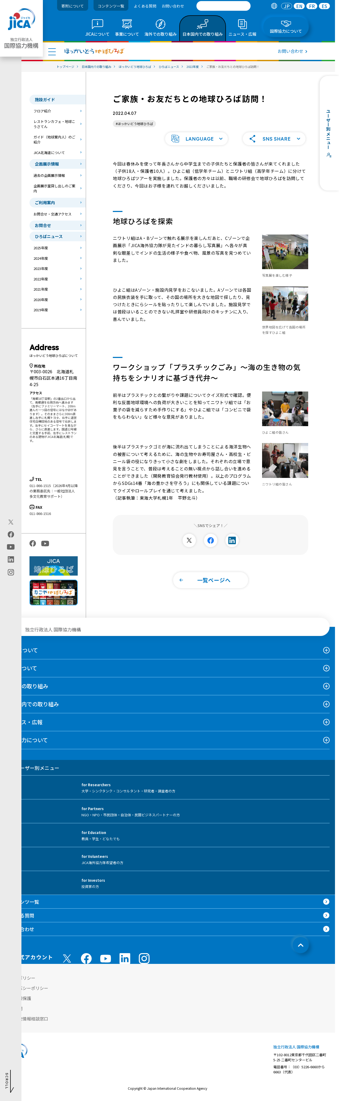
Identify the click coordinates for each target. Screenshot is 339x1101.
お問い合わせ (173, 6)
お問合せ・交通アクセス (52, 214)
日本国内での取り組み (32, 704)
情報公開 (14, 1008)
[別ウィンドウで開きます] (189, 540)
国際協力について (26, 740)
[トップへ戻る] (301, 945)
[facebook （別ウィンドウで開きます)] (86, 958)
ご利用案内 (45, 202)
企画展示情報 (47, 164)
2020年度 (40, 299)
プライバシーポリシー (26, 988)
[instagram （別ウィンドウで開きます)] (144, 958)
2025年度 (40, 247)
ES (324, 6)
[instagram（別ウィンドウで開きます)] (11, 572)
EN (299, 6)
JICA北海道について (49, 152)
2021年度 (40, 289)
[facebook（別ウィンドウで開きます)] (11, 534)
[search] (223, 6)
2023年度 (40, 268)
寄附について (72, 6)
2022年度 (40, 278)
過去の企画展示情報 (49, 175)
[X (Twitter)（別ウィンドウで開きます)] (11, 522)
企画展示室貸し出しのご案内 (54, 188)
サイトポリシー (20, 978)
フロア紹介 (42, 111)
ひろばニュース (49, 236)
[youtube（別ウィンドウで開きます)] (11, 547)
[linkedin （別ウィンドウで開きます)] (125, 958)
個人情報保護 (18, 998)
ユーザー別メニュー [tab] (32, 767)
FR (312, 6)
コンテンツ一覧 (111, 6)
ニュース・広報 (24, 722)
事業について (21, 668)
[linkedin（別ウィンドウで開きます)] (11, 559)
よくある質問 (145, 6)
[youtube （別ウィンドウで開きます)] (105, 959)
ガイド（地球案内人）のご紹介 (54, 139)
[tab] (274, 6)
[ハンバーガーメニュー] (52, 51)
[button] (196, 138)
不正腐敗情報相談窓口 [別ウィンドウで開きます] (26, 1018)
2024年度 (40, 258)
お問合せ (43, 225)
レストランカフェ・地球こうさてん (54, 124)
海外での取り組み (26, 686)
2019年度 (40, 309)
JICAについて (21, 650)
